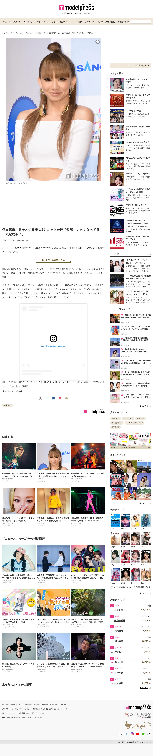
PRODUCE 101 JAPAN (134, 423)
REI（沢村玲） (117, 423)
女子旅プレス (123, 22)
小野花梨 (118, 610)
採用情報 (44, 704)
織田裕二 (115, 419)
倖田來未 (21, 248)
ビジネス (64, 22)
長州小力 (140, 419)
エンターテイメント (32, 22)
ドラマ (100, 22)
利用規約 (28, 704)
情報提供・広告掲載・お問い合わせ (46, 709)
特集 (80, 22)
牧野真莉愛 (116, 427)
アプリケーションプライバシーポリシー (16, 709)
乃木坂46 (118, 631)
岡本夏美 (118, 641)
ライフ (54, 22)
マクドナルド (128, 419)
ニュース (7, 22)
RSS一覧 (64, 709)
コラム (46, 22)
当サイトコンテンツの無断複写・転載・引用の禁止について (24, 713)
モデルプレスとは (16, 704)
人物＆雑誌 (110, 22)
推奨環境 (36, 704)
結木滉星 (118, 683)
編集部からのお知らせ (58, 704)
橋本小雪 (118, 662)
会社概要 (5, 704)
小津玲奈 (118, 673)
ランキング (89, 22)
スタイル (17, 22)
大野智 (117, 652)
